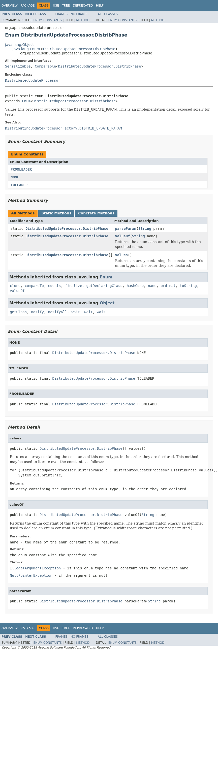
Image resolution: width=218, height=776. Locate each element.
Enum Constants (47, 20)
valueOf (122, 236)
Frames (61, 14)
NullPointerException (31, 575)
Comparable (45, 66)
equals (54, 286)
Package (28, 5)
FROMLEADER (21, 169)
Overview (10, 5)
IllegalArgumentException (35, 568)
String (144, 229)
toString (188, 286)
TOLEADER (19, 185)
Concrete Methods (96, 213)
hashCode (135, 286)
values (121, 255)
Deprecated (83, 5)
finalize (73, 286)
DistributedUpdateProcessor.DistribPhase (79, 49)
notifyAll (57, 312)
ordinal (168, 286)
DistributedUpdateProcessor (32, 80)
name (152, 286)
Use (56, 5)
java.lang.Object (19, 45)
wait (75, 312)
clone (15, 286)
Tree (66, 5)
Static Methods (56, 213)
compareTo (34, 286)
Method (82, 20)
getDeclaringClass (104, 286)
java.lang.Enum (26, 49)
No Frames (79, 14)
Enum (26, 101)
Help (100, 5)
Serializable (17, 66)
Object (107, 303)
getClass (18, 312)
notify (37, 312)
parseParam (125, 229)
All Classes (108, 14)
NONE (15, 177)
